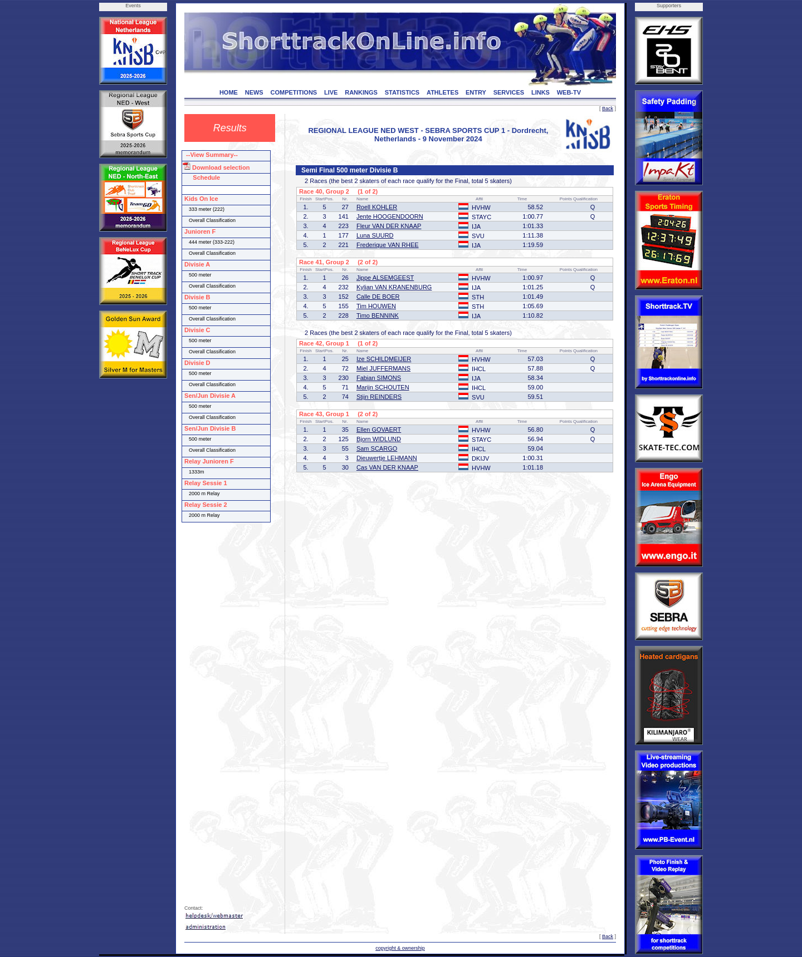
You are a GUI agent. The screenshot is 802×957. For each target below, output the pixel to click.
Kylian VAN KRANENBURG (394, 287)
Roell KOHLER (376, 207)
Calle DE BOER (378, 296)
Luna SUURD (375, 235)
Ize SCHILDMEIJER (383, 359)
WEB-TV (569, 92)
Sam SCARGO (376, 448)
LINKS (540, 92)
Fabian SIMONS (378, 377)
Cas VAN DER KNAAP (387, 467)
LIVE (331, 92)
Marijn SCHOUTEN (382, 387)
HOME (228, 92)
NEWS (254, 92)
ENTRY (476, 92)
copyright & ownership (400, 948)
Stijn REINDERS (379, 396)
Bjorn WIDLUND (378, 439)
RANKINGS (361, 92)
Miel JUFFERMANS (383, 368)
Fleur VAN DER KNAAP (389, 226)
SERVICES (508, 92)
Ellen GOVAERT (378, 429)
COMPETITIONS (293, 92)
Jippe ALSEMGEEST (385, 277)
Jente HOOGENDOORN (389, 216)
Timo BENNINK (377, 315)
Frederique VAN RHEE (387, 244)
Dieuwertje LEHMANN (386, 458)
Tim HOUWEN (376, 306)
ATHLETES (442, 92)
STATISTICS (402, 92)
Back (607, 108)
